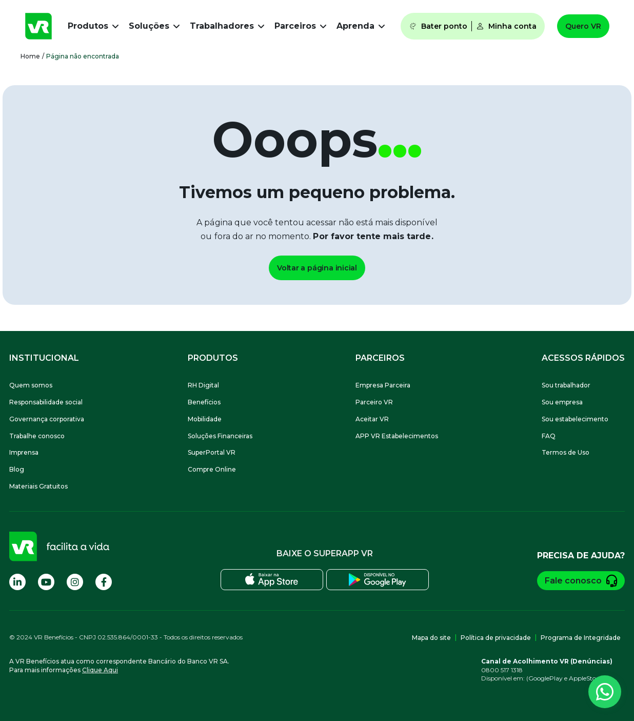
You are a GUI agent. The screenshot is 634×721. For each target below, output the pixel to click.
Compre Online (212, 469)
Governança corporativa (46, 419)
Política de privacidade (496, 637)
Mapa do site (431, 637)
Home (30, 56)
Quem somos (30, 385)
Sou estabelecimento (575, 419)
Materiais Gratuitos (38, 486)
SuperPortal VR (211, 452)
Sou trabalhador (566, 385)
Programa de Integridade (581, 637)
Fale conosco (581, 580)
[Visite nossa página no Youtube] (46, 582)
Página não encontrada (82, 56)
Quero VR (583, 26)
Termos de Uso (565, 452)
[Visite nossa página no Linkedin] (17, 582)
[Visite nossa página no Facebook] (103, 582)
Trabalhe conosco (37, 436)
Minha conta (506, 26)
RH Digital (203, 385)
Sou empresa (562, 402)
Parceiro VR (374, 402)
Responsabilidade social (46, 402)
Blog (16, 469)
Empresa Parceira (382, 385)
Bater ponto (438, 26)
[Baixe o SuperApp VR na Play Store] (377, 579)
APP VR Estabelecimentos (396, 436)
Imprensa (23, 452)
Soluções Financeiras (220, 436)
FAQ (549, 436)
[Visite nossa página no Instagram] (75, 582)
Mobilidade (205, 419)
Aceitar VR (372, 419)
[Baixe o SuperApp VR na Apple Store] (271, 580)
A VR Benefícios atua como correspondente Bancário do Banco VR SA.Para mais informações (119, 665)
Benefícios (204, 402)
